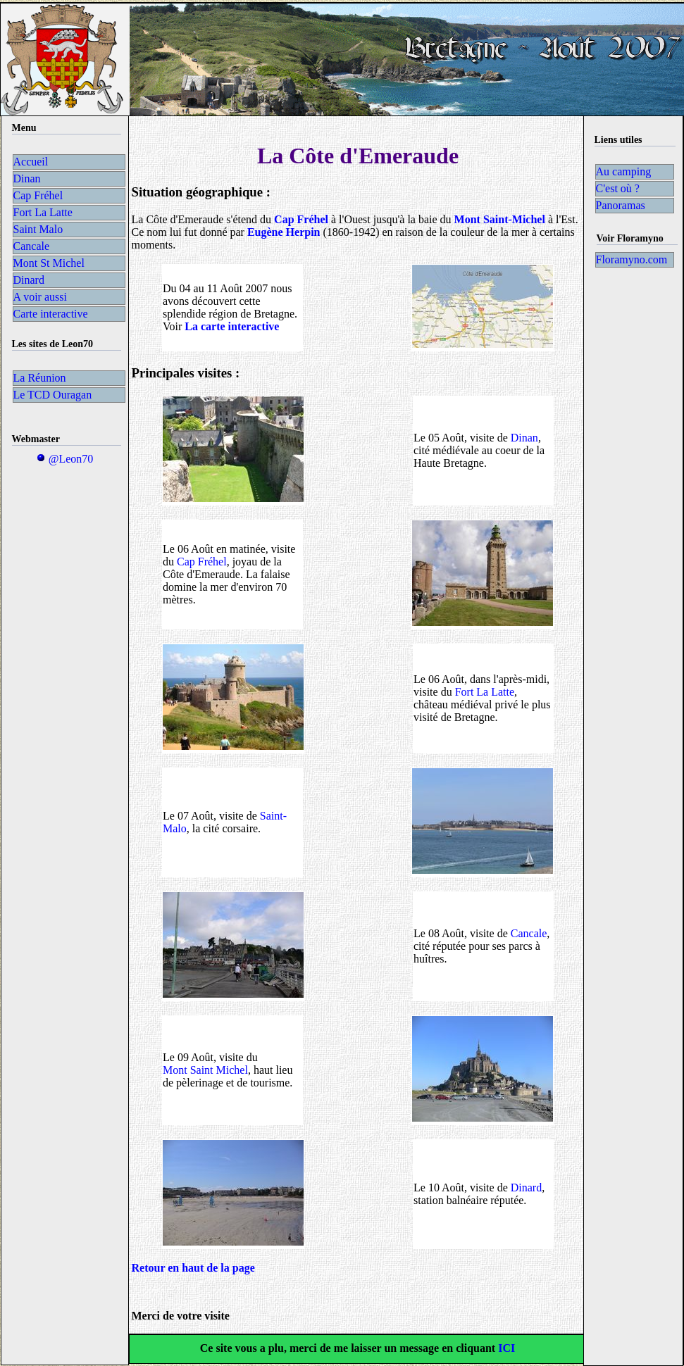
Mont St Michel (49, 263)
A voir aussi (40, 297)
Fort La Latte (484, 692)
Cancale (529, 933)
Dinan (524, 438)
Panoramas (620, 205)
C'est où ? (618, 188)
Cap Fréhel (202, 562)
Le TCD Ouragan (52, 395)
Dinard (526, 1187)
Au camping (624, 171)
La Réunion (39, 378)
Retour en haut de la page (193, 1268)
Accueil (31, 162)
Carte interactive (50, 314)
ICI (505, 1348)
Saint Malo (38, 229)
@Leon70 (65, 459)
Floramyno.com (632, 259)
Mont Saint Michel (205, 1070)
